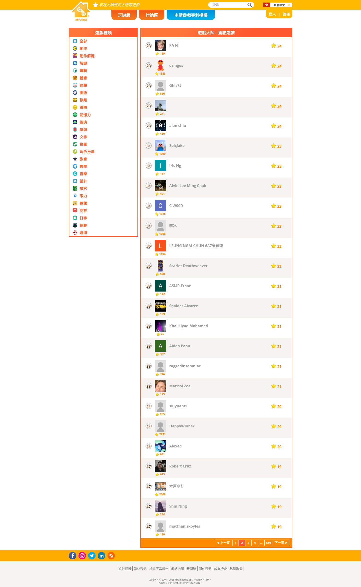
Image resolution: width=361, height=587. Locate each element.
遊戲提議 (124, 569)
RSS (111, 556)
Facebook (73, 555)
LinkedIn (102, 556)
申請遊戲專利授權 (190, 15)
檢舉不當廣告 (159, 569)
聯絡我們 (140, 569)
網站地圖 (177, 569)
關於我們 (205, 569)
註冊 (286, 14)
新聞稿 (191, 569)
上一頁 (225, 542)
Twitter (93, 556)
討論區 (152, 15)
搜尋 (248, 5)
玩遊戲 (124, 15)
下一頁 (279, 542)
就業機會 (220, 569)
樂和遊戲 (77, 19)
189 (268, 542)
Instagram (83, 555)
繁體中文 (279, 5)
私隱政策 (236, 569)
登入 (272, 14)
